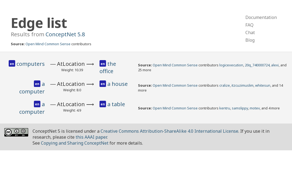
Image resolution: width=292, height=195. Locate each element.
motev (255, 108)
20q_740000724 (257, 65)
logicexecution (231, 65)
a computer (32, 87)
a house (117, 83)
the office (108, 67)
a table (116, 104)
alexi (275, 65)
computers (31, 63)
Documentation (261, 17)
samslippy (240, 108)
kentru (224, 108)
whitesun (262, 85)
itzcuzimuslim (243, 85)
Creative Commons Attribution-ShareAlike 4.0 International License (169, 131)
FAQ (249, 25)
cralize (224, 85)
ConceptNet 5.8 (65, 34)
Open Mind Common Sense (47, 43)
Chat (250, 32)
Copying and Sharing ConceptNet (74, 143)
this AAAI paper (91, 137)
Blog (250, 40)
